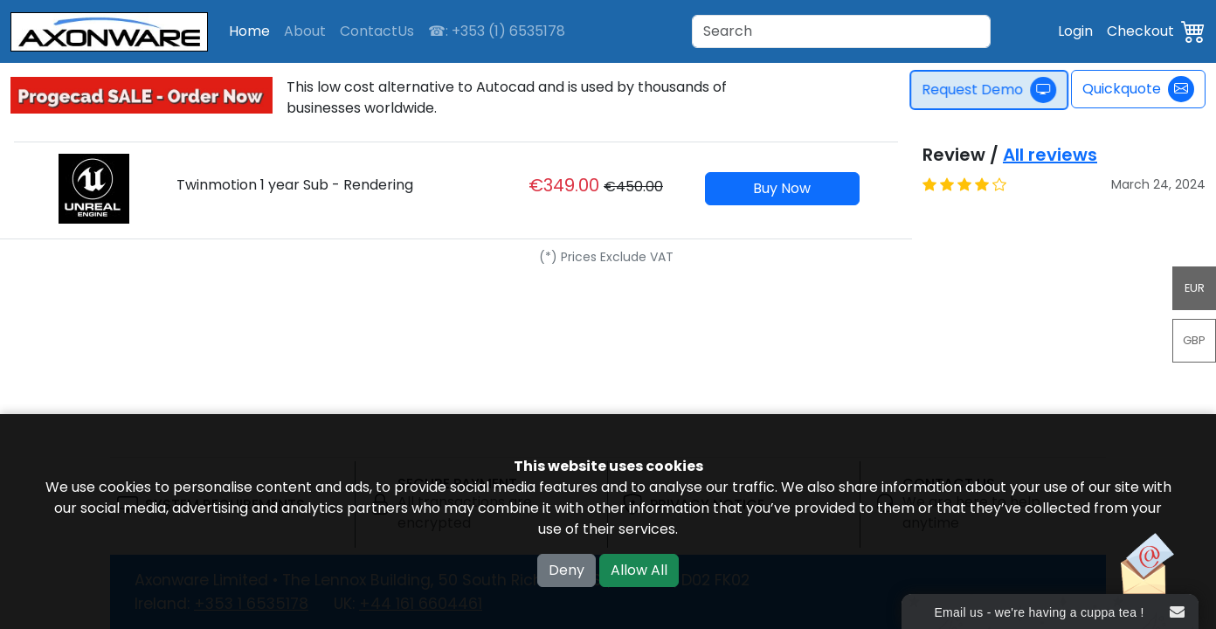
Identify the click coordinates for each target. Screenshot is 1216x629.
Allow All (639, 570)
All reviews (1050, 154)
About (305, 31)
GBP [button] (1194, 340)
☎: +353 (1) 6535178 (496, 31)
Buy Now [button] (782, 188)
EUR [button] (1195, 287)
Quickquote (1138, 89)
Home (249, 31)
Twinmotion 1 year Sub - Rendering (294, 185)
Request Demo (996, 90)
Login (1075, 31)
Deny (566, 570)
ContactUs (377, 31)
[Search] (841, 31)
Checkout (1140, 31)
